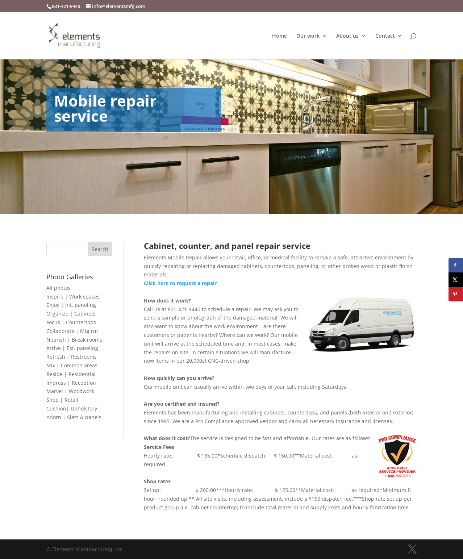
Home (279, 36)
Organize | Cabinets (71, 313)
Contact (385, 36)
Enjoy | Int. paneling (71, 304)
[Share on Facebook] (456, 265)
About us (347, 36)
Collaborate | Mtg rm (72, 331)
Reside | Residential (71, 374)
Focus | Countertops (71, 322)
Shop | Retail (62, 399)
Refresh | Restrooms (71, 356)
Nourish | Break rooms (74, 339)
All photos (58, 287)
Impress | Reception (71, 382)
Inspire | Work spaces (73, 296)
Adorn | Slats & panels (73, 417)
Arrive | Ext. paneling (72, 348)
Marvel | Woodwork (70, 391)
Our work (308, 36)
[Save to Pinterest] (456, 294)
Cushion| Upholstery (71, 408)
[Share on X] (456, 279)
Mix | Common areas (71, 365)
